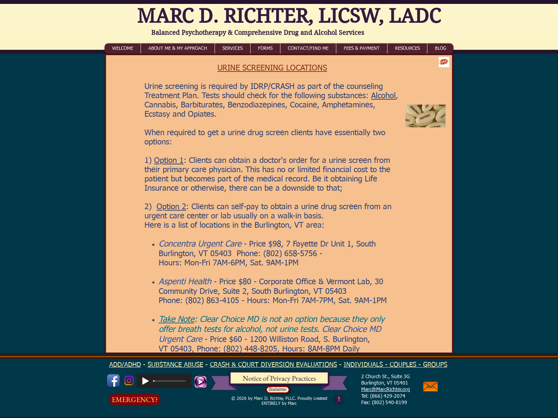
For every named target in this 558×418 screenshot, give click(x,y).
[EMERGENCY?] (134, 399)
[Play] (145, 381)
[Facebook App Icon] (113, 380)
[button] (278, 389)
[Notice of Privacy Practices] (279, 378)
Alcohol (383, 96)
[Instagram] (129, 380)
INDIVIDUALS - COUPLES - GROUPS (395, 365)
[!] (338, 399)
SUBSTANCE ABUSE (175, 365)
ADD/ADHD (125, 365)
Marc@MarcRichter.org (385, 389)
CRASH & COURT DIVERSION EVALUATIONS (273, 365)
